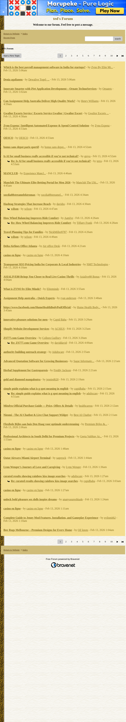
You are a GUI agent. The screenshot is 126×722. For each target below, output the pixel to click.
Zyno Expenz (102, 125)
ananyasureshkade (73, 499)
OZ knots (83, 530)
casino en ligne (34, 255)
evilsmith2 (110, 517)
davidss (61, 203)
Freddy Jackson (62, 370)
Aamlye (68, 217)
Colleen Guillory (51, 337)
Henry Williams (90, 101)
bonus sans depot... (55, 147)
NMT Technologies (97, 264)
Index (25, 33)
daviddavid (61, 342)
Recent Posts (9, 37)
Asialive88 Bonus (90, 276)
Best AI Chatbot (82, 414)
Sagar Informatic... (83, 361)
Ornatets (107, 88)
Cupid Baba (59, 319)
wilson (28, 208)
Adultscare (58, 351)
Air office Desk (51, 246)
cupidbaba (80, 388)
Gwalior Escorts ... (98, 113)
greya (87, 156)
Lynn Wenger (73, 467)
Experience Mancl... (35, 173)
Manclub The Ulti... (87, 182)
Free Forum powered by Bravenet (63, 559)
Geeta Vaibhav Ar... (91, 436)
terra (99, 161)
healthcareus (86, 405)
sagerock (61, 457)
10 (111, 55)
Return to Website (11, 33)
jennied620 (52, 379)
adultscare (92, 393)
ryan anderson (68, 298)
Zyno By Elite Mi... (102, 67)
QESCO (23, 137)
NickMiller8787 (58, 232)
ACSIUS (60, 328)
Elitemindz (53, 288)
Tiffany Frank (84, 222)
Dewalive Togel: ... (39, 79)
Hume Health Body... (88, 307)
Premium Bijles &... (96, 424)
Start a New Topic (11, 55)
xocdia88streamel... (52, 194)
